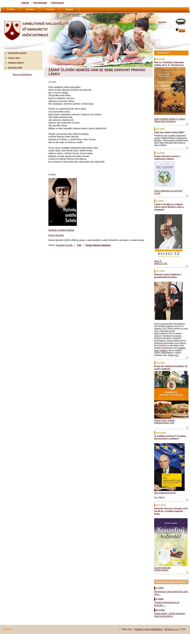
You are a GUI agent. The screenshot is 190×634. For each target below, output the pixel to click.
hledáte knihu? (16, 62)
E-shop (10, 9)
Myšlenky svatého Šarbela (61, 230)
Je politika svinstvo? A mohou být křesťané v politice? (170, 437)
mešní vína (14, 58)
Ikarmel (25, 3)
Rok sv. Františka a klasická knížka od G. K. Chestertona (169, 63)
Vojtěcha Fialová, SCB (164, 423)
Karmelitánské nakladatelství (18, 14)
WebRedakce (157, 629)
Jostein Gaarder (161, 570)
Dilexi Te (158, 261)
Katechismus (57, 3)
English (69, 9)
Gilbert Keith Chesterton (165, 121)
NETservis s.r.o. (171, 629)
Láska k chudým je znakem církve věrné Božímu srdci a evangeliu (169, 207)
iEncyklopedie (40, 3)
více (177, 355)
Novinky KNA (15, 67)
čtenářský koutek (64, 245)
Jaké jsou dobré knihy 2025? (169, 132)
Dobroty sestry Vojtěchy (164, 420)
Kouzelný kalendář (162, 567)
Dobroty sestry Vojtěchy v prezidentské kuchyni (167, 275)
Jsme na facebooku (22, 74)
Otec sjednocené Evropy (165, 493)
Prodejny (50, 9)
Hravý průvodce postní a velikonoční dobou (167, 157)
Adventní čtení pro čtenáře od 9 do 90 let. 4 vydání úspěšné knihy (170, 511)
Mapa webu (127, 629)
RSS (9, 629)
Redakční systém (142, 629)
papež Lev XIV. (161, 263)
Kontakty (30, 9)
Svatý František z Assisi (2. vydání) (169, 119)
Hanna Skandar (56, 235)
